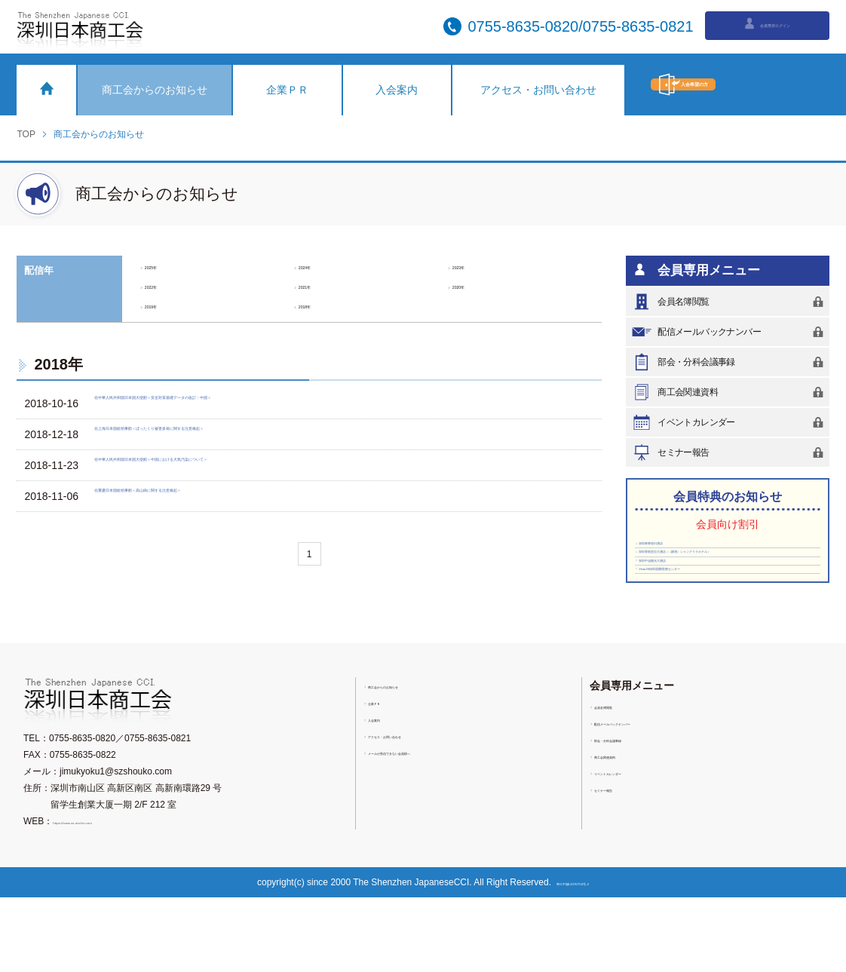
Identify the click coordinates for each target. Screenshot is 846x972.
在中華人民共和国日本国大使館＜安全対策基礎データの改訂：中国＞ (263, 403)
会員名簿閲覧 (729, 301)
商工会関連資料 (729, 392)
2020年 (471, 285)
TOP (26, 134)
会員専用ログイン (766, 25)
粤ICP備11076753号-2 (577, 957)
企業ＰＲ (287, 90)
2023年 (471, 265)
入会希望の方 (739, 84)
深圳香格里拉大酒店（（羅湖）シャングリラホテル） (725, 583)
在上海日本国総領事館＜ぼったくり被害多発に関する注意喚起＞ (253, 434)
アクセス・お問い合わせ (538, 90)
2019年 (163, 305)
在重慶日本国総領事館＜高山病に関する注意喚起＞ (221, 496)
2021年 (317, 285)
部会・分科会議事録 (729, 362)
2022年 (163, 285)
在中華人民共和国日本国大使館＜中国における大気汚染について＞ (258, 465)
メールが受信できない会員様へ (432, 826)
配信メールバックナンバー (729, 332)
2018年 (317, 305)
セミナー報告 (729, 452)
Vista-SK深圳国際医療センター (696, 637)
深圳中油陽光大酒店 (677, 615)
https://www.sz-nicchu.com (106, 896)
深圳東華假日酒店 (672, 550)
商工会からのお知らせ (154, 90)
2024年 (317, 265)
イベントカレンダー (729, 422)
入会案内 (396, 90)
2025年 (163, 265)
